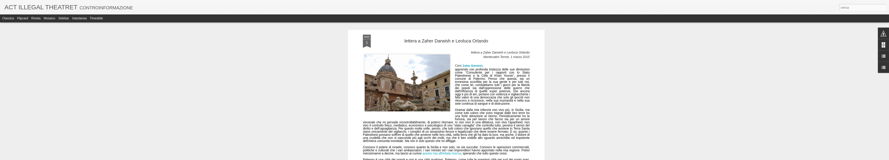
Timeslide (96, 18)
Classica (8, 18)
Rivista (35, 18)
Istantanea (79, 18)
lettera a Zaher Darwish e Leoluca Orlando (446, 40)
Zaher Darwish (473, 65)
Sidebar (63, 18)
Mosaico (49, 18)
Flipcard (22, 18)
